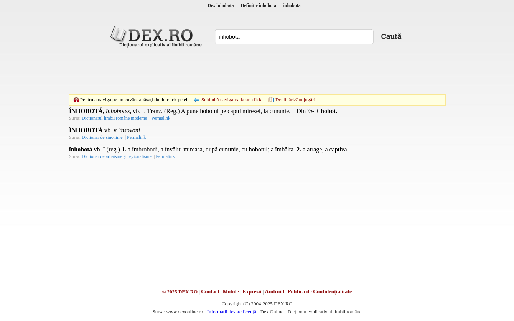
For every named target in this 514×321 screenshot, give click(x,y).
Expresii (252, 292)
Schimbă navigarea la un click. (232, 99)
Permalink (161, 118)
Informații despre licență (231, 311)
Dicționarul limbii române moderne (114, 118)
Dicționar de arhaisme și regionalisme (117, 156)
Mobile (231, 292)
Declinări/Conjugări (295, 99)
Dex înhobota (221, 5)
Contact (210, 292)
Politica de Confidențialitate (320, 292)
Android (274, 292)
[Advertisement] (257, 71)
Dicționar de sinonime (102, 137)
